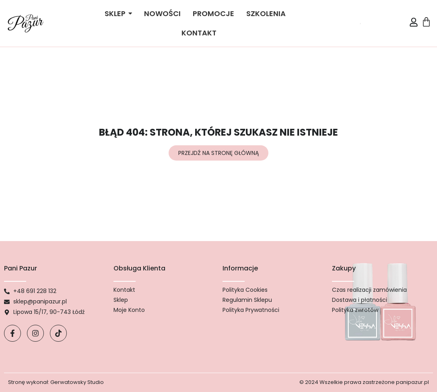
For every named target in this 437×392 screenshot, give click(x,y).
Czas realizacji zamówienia (369, 290)
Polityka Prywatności (251, 310)
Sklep (120, 300)
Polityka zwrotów (355, 310)
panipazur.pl (412, 382)
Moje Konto (129, 310)
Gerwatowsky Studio (77, 382)
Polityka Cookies (245, 290)
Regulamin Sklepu (247, 300)
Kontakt (124, 290)
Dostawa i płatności (359, 300)
